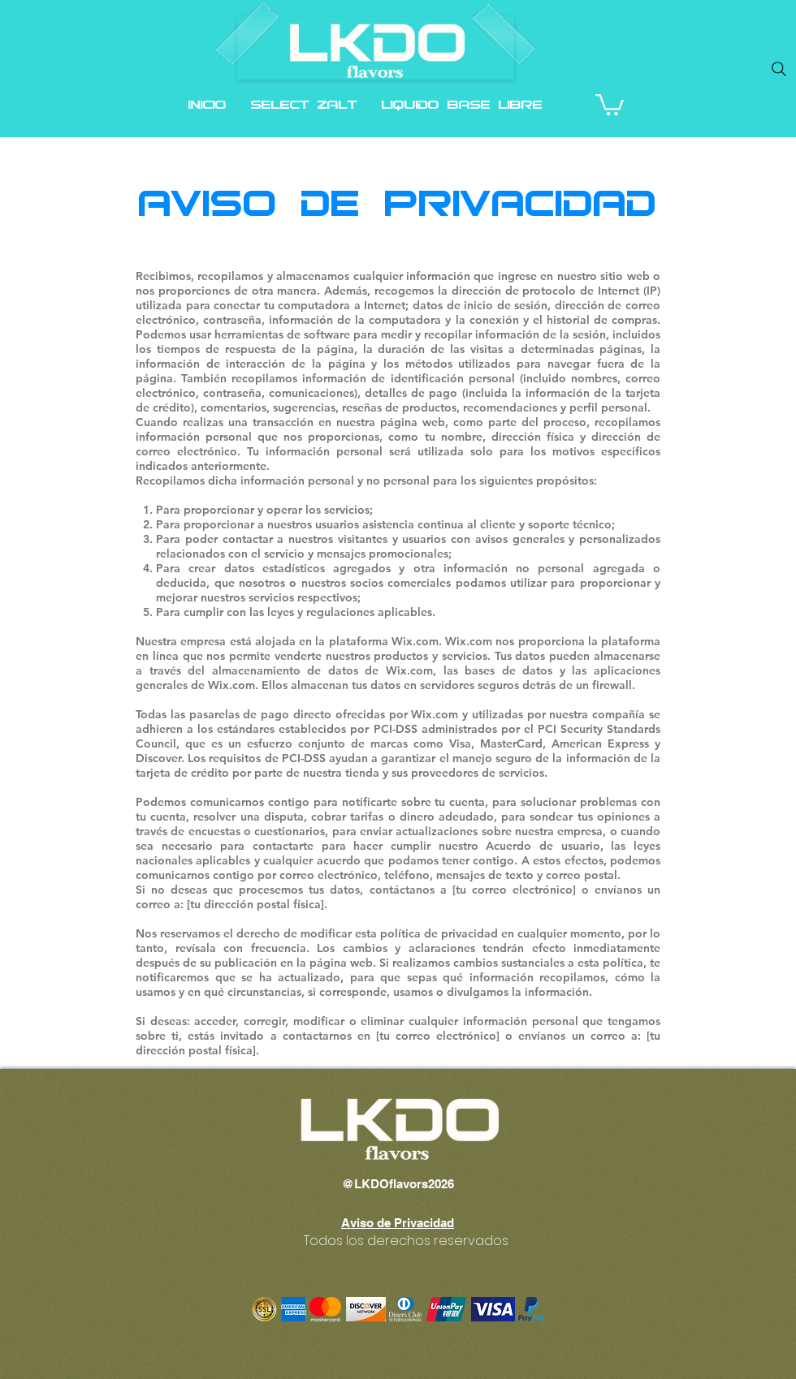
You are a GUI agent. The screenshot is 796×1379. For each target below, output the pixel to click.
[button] (609, 103)
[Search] (779, 69)
